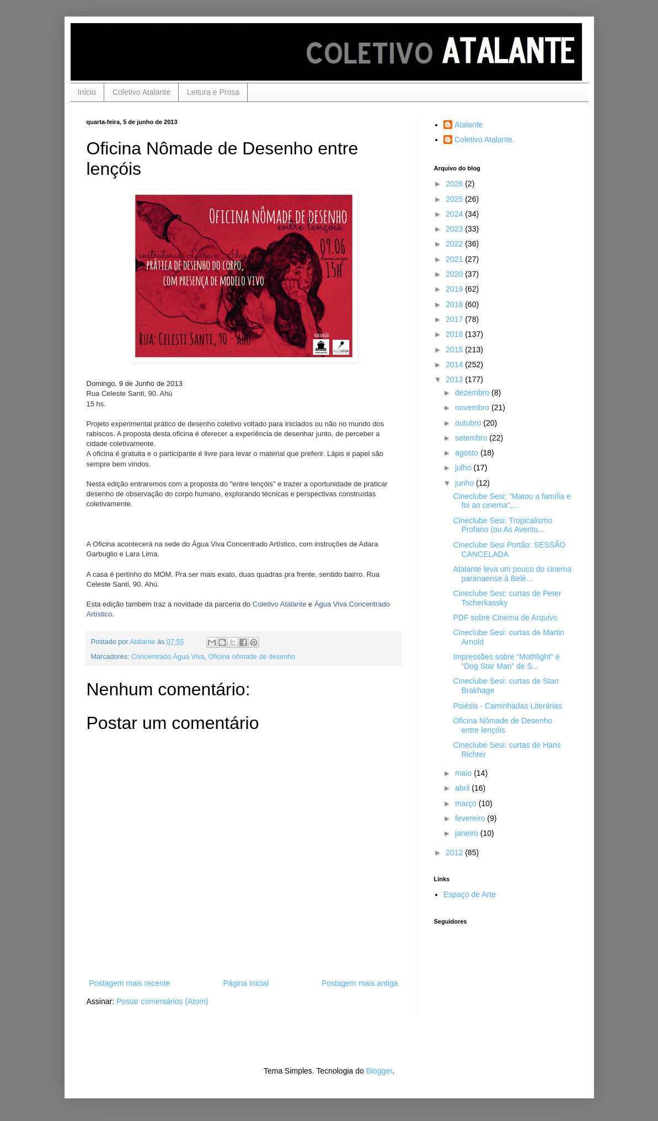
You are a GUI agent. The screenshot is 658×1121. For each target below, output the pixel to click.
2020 (455, 274)
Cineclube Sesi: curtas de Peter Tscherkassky (507, 598)
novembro (473, 407)
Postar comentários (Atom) (162, 1001)
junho (465, 483)
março (467, 803)
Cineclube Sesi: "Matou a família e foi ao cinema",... (512, 501)
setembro (472, 437)
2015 (455, 349)
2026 (455, 183)
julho (464, 467)
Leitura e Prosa (213, 92)
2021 (455, 259)
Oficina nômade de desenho (252, 657)
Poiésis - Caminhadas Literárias (507, 705)
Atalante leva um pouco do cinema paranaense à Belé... (512, 574)
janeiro (467, 833)
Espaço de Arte (469, 894)
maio (464, 773)
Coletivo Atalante (141, 92)
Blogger (379, 1070)
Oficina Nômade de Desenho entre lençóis (502, 725)
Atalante (468, 124)
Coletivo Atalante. (484, 139)
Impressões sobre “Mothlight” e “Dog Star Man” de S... (506, 661)
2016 (455, 334)
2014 (455, 364)
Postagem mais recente (129, 983)
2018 (455, 304)
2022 (455, 243)
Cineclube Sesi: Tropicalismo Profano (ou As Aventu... (502, 525)
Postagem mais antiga (360, 983)
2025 (455, 199)
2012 (455, 852)
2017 (455, 319)
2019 (455, 289)
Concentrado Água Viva (168, 657)
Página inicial (246, 983)
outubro (469, 423)
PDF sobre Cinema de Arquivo (505, 617)
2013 (455, 379)
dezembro (473, 392)
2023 (455, 228)
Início (87, 92)
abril (463, 788)
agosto (467, 452)
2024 (455, 214)
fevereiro (471, 818)
